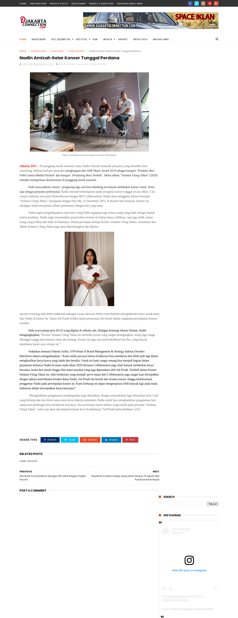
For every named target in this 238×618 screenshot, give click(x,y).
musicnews (57, 51)
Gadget (123, 39)
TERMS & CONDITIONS (101, 3)
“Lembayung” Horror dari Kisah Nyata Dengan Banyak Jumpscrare (197, 297)
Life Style (81, 39)
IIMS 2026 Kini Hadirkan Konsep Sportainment (193, 380)
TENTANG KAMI (38, 3)
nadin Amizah (76, 51)
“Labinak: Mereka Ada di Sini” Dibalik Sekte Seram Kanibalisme (197, 365)
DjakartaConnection (182, 615)
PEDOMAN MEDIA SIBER (130, 3)
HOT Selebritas (61, 39)
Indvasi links (161, 39)
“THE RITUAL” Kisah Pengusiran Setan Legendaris (198, 329)
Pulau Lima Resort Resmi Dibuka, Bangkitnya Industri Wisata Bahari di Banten (196, 263)
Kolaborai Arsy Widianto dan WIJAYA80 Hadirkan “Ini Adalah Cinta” (184, 424)
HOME (23, 3)
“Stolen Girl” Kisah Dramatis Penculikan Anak (197, 245)
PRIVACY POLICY (59, 3)
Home (23, 39)
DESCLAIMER (78, 3)
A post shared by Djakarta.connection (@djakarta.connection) (197, 164)
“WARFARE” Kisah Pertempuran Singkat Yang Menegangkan (196, 348)
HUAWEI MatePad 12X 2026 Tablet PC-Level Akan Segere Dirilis (198, 314)
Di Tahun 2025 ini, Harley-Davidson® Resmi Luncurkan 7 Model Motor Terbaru (198, 230)
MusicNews (39, 39)
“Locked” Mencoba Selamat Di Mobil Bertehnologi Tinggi (197, 278)
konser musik (38, 51)
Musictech (140, 39)
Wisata (107, 39)
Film (95, 39)
